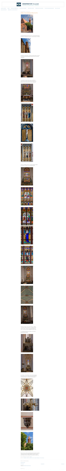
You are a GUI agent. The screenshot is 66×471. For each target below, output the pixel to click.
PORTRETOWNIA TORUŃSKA (39, 8)
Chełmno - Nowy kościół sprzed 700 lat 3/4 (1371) (29, 12)
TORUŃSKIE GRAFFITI (31, 8)
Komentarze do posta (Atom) (27, 465)
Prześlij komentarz (23, 462)
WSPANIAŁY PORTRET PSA (14, 8)
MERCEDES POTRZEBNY (23, 8)
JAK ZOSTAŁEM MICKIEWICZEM (49, 8)
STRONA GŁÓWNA (3, 8)
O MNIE (8, 8)
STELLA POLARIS (57, 8)
